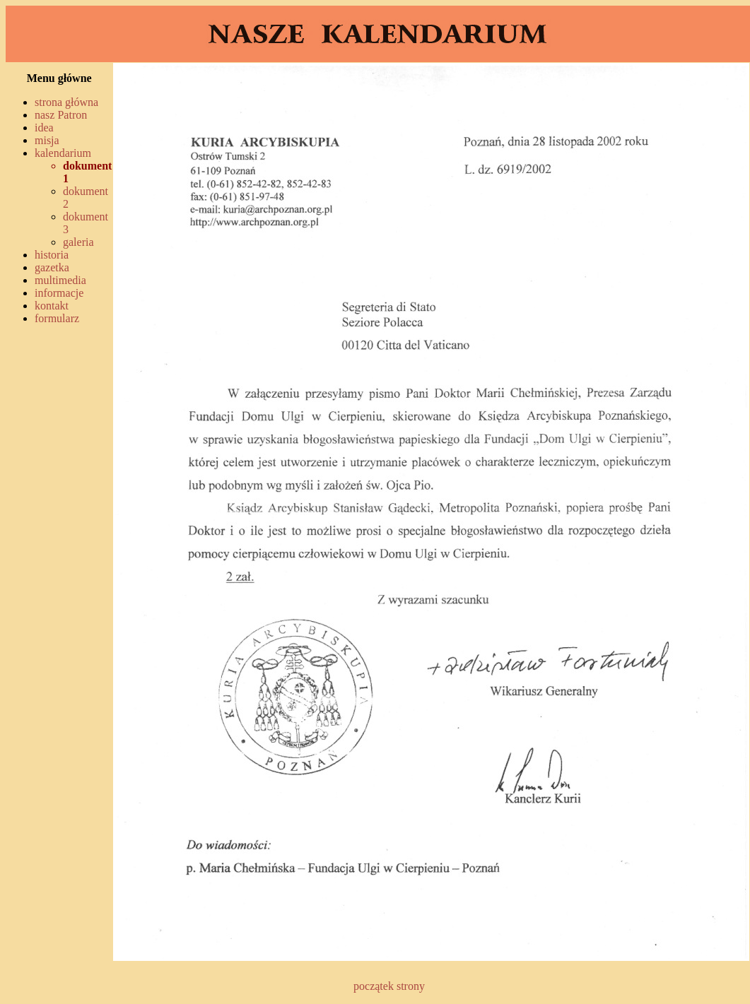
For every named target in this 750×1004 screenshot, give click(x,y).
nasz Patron (61, 115)
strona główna (66, 102)
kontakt (52, 306)
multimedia (60, 280)
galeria (78, 242)
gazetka (52, 267)
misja (47, 140)
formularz (57, 318)
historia (52, 255)
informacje (59, 293)
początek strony (389, 986)
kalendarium (63, 153)
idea (44, 128)
